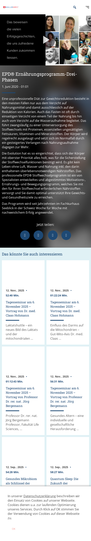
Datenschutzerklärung (39, 496)
